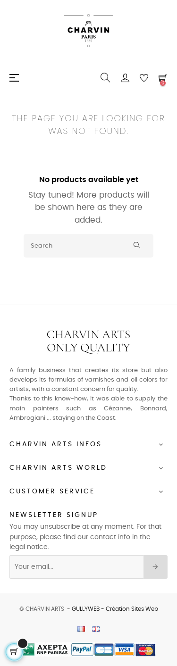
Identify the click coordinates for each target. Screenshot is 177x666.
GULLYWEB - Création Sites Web (115, 609)
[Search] (88, 245)
